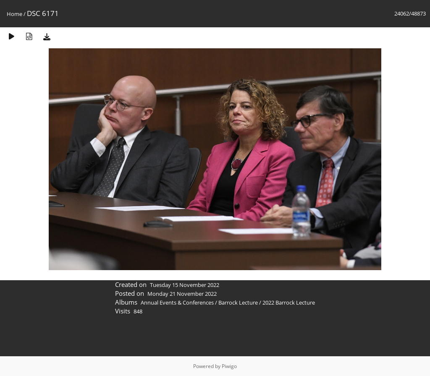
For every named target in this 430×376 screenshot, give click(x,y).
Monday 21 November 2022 (182, 293)
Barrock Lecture (238, 302)
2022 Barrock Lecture (288, 302)
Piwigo (229, 366)
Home (14, 14)
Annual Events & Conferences (177, 302)
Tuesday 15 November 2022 (184, 285)
